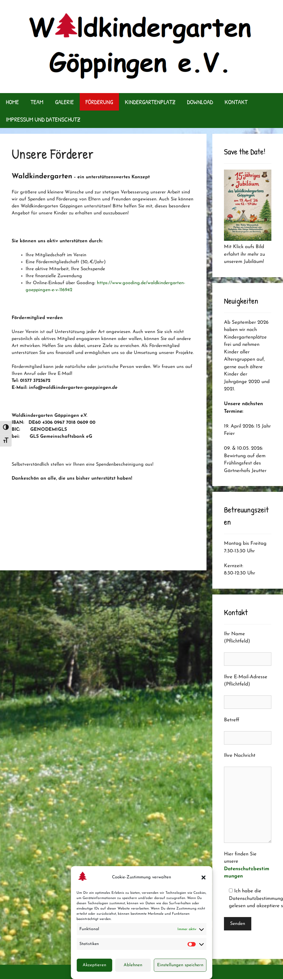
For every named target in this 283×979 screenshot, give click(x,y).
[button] (204, 877)
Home (12, 101)
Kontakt (236, 101)
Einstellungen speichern (180, 965)
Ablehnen (133, 965)
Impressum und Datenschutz (43, 119)
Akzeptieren (94, 965)
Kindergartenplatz (150, 101)
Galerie (64, 101)
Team (37, 101)
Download (200, 101)
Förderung (99, 101)
